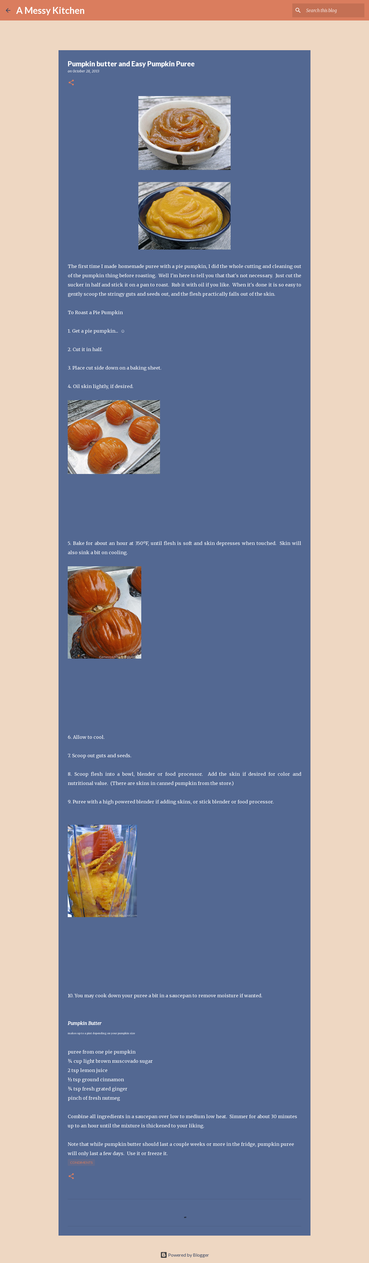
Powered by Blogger (184, 1255)
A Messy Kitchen (50, 10)
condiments (81, 1162)
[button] (71, 83)
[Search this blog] (334, 10)
